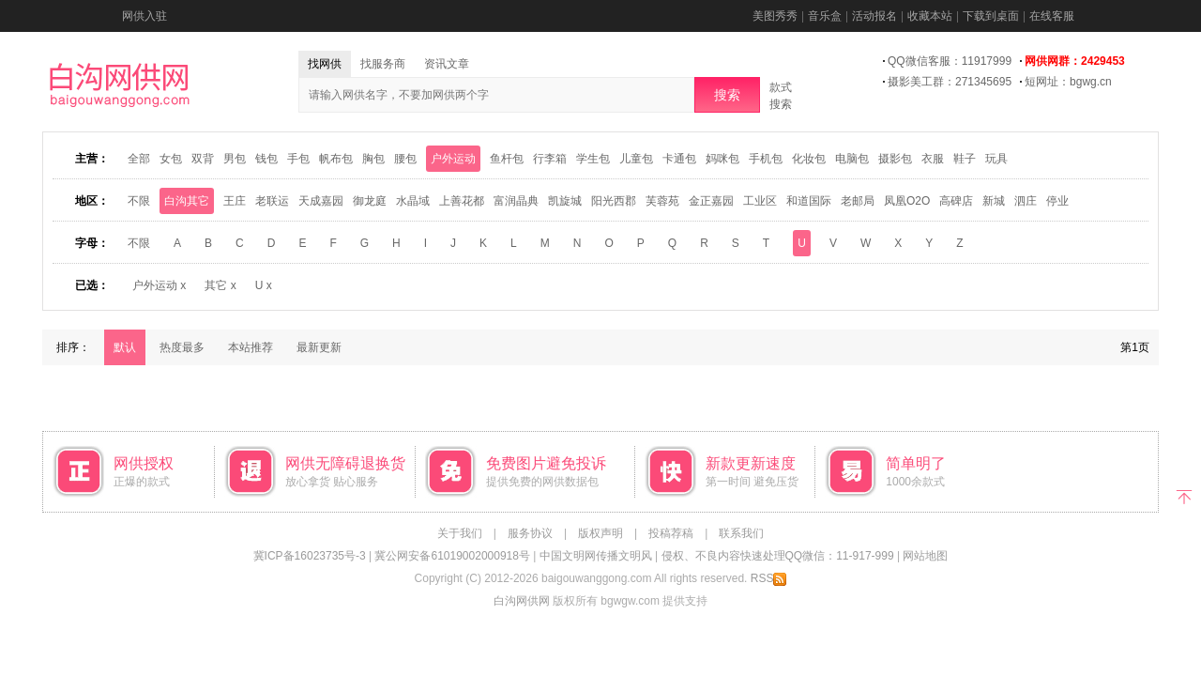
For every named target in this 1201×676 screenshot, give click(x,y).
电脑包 (852, 158)
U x (263, 285)
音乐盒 (825, 16)
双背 (202, 158)
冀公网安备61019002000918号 (451, 555)
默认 (125, 347)
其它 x (220, 285)
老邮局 (857, 200)
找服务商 (382, 63)
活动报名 (874, 16)
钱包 (266, 158)
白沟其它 (186, 200)
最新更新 (319, 347)
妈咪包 (722, 158)
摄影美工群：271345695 (949, 81)
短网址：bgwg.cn (1068, 81)
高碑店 (956, 200)
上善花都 (461, 200)
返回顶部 (1184, 495)
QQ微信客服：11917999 (949, 61)
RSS (769, 578)
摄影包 (895, 158)
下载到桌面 (991, 16)
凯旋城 (565, 200)
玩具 (996, 158)
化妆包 (809, 158)
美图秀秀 (775, 16)
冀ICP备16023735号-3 (309, 555)
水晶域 (413, 200)
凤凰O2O (907, 200)
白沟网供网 (522, 600)
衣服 (932, 158)
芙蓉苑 (662, 200)
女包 (171, 158)
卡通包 (679, 158)
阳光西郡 (613, 200)
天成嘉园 (320, 200)
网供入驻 (144, 16)
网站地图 (925, 555)
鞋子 (964, 158)
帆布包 (336, 158)
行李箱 (550, 158)
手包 (298, 158)
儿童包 (636, 158)
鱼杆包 (507, 158)
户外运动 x (159, 285)
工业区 (760, 200)
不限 (139, 200)
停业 (1057, 200)
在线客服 (1051, 16)
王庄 (234, 200)
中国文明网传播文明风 (596, 555)
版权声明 (600, 533)
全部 (139, 158)
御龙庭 (370, 200)
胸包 (373, 158)
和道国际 (808, 200)
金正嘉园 (711, 200)
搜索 (727, 94)
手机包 (766, 158)
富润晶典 (516, 200)
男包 (234, 158)
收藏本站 (929, 16)
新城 (993, 200)
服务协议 (530, 533)
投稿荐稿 (670, 533)
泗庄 (1025, 200)
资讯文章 (446, 63)
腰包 (405, 158)
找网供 (325, 63)
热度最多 (182, 347)
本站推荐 (250, 347)
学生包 (593, 158)
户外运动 (453, 158)
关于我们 (459, 533)
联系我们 (741, 533)
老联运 (272, 200)
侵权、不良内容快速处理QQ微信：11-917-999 (777, 555)
